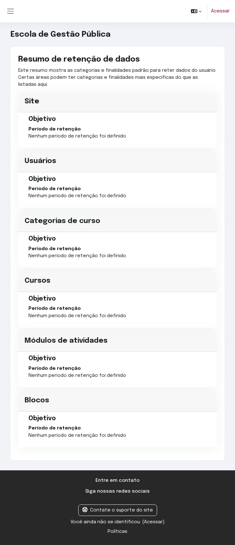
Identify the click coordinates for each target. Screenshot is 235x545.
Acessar (220, 11)
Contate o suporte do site (117, 509)
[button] (196, 11)
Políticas (117, 531)
